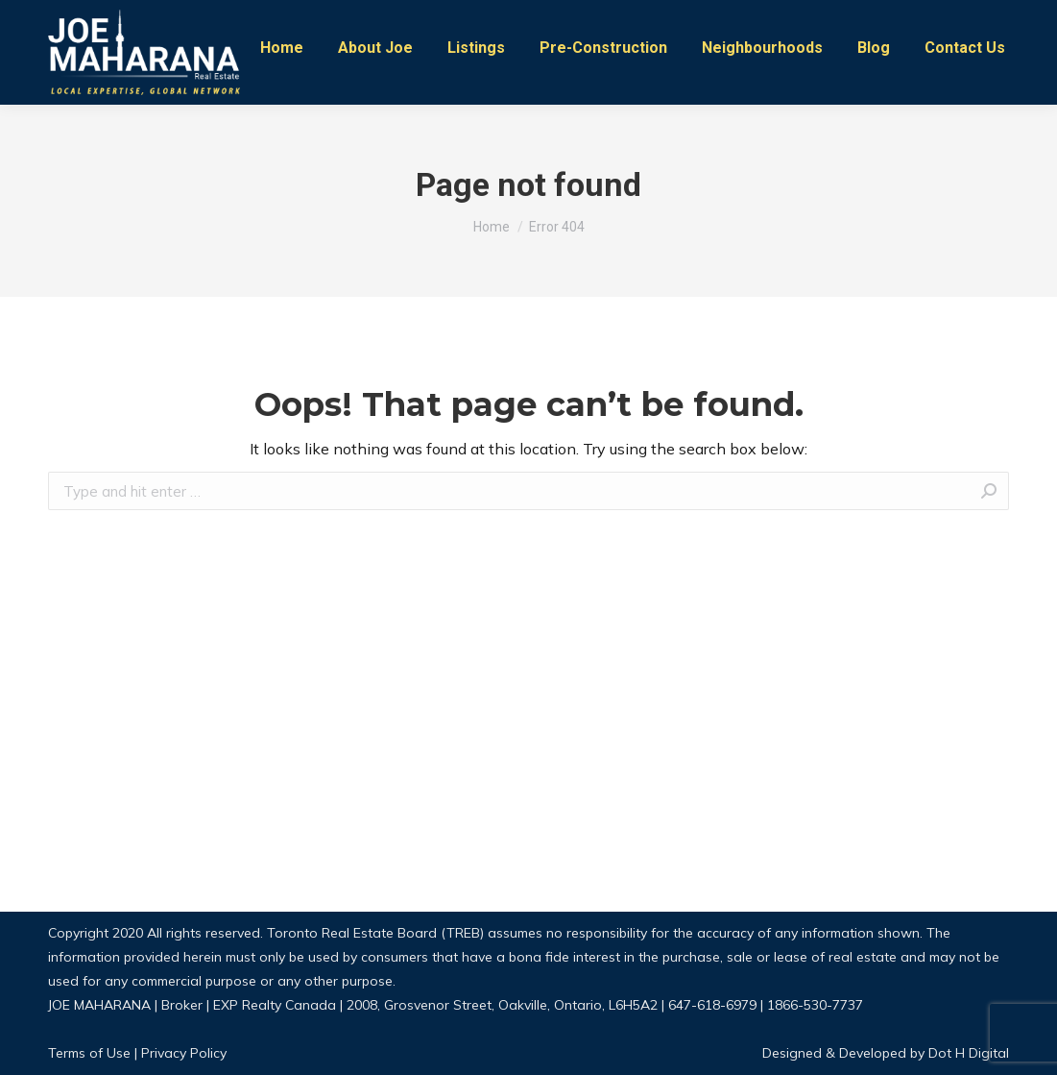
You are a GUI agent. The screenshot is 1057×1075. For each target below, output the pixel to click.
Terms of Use (89, 1053)
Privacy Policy (184, 1053)
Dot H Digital (967, 1053)
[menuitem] (281, 47)
